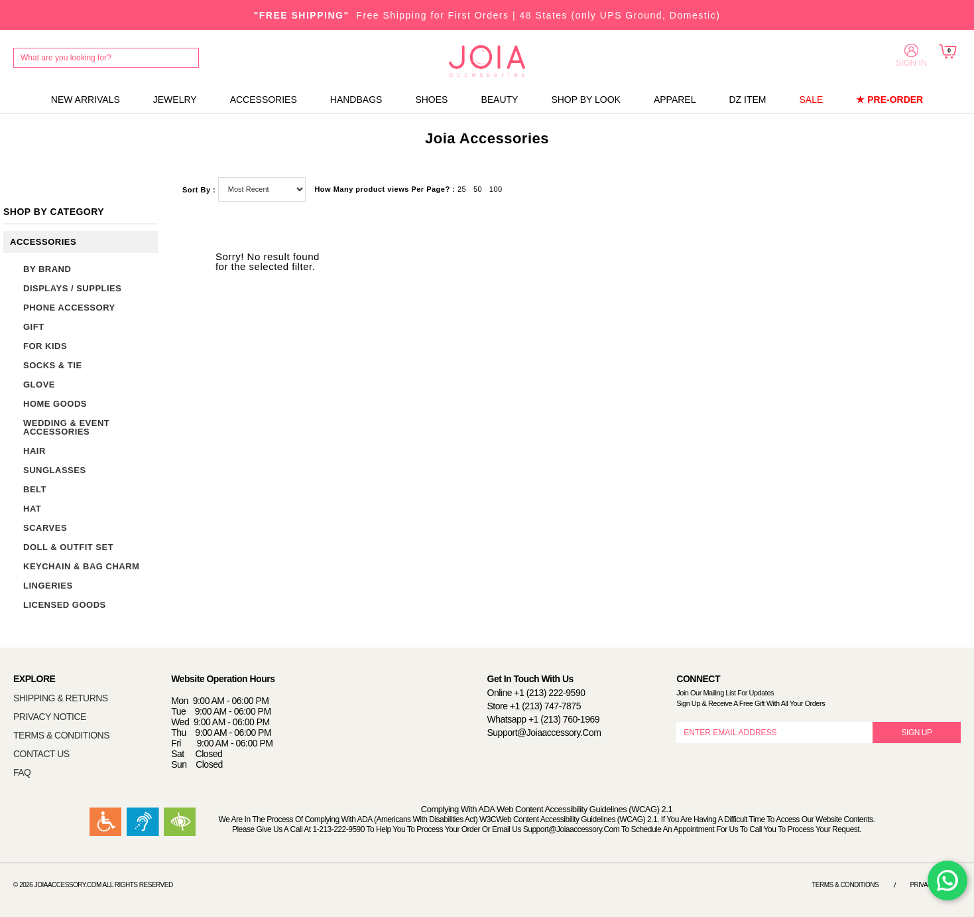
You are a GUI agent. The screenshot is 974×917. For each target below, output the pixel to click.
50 (477, 189)
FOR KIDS (45, 346)
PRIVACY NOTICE (49, 716)
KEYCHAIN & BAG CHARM (81, 566)
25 (461, 189)
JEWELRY (175, 99)
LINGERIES (48, 586)
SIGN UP (917, 732)
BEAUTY (499, 99)
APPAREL (675, 99)
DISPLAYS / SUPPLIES (72, 288)
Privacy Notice (935, 884)
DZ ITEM (747, 99)
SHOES (431, 99)
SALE (811, 99)
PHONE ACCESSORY (69, 308)
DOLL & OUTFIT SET (68, 547)
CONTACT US (41, 753)
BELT (34, 489)
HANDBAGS (356, 99)
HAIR (34, 451)
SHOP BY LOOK (586, 99)
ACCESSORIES (263, 99)
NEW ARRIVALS (85, 99)
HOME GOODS (55, 404)
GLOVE (39, 384)
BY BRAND (47, 269)
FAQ (22, 772)
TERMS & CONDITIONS (61, 735)
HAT (32, 509)
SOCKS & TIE (52, 365)
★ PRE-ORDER (889, 99)
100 (496, 189)
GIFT (33, 327)
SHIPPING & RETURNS (60, 698)
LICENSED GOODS (64, 605)
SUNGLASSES (54, 470)
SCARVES (45, 528)
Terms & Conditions (845, 884)
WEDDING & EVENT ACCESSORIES (66, 427)
